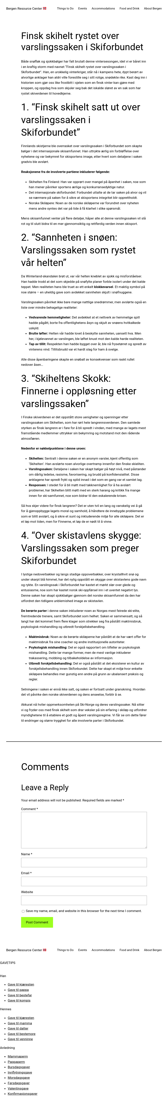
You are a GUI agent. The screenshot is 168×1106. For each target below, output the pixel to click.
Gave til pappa (18, 990)
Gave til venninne (20, 1039)
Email (26, 873)
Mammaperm (18, 1056)
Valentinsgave (18, 1088)
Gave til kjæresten (21, 984)
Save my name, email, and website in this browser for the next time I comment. (84, 911)
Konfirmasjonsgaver (22, 1094)
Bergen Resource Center (26, 8)
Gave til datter (18, 1028)
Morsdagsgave (19, 1078)
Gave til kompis (19, 1000)
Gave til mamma (20, 1023)
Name (26, 854)
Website (27, 892)
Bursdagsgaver (19, 1067)
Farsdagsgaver (19, 1083)
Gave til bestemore (21, 1034)
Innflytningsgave (20, 1072)
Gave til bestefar (20, 995)
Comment (29, 809)
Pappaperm (16, 1062)
